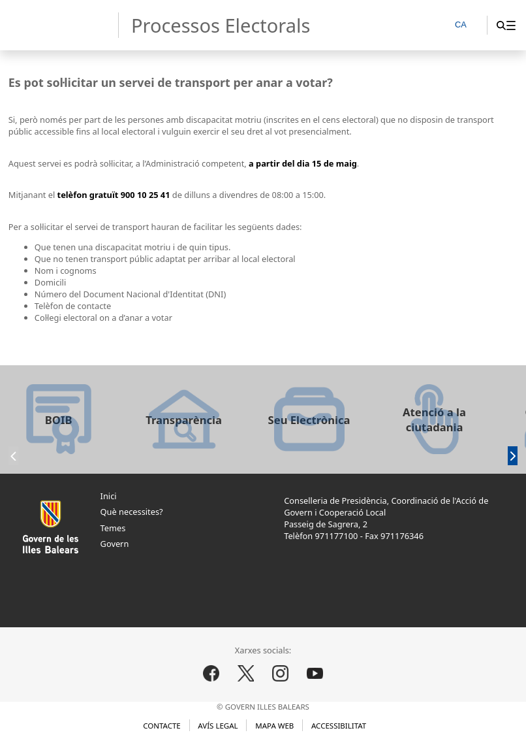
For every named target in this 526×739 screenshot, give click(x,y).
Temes (113, 528)
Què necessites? (132, 511)
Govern (115, 544)
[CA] (467, 25)
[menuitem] (511, 25)
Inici (109, 496)
